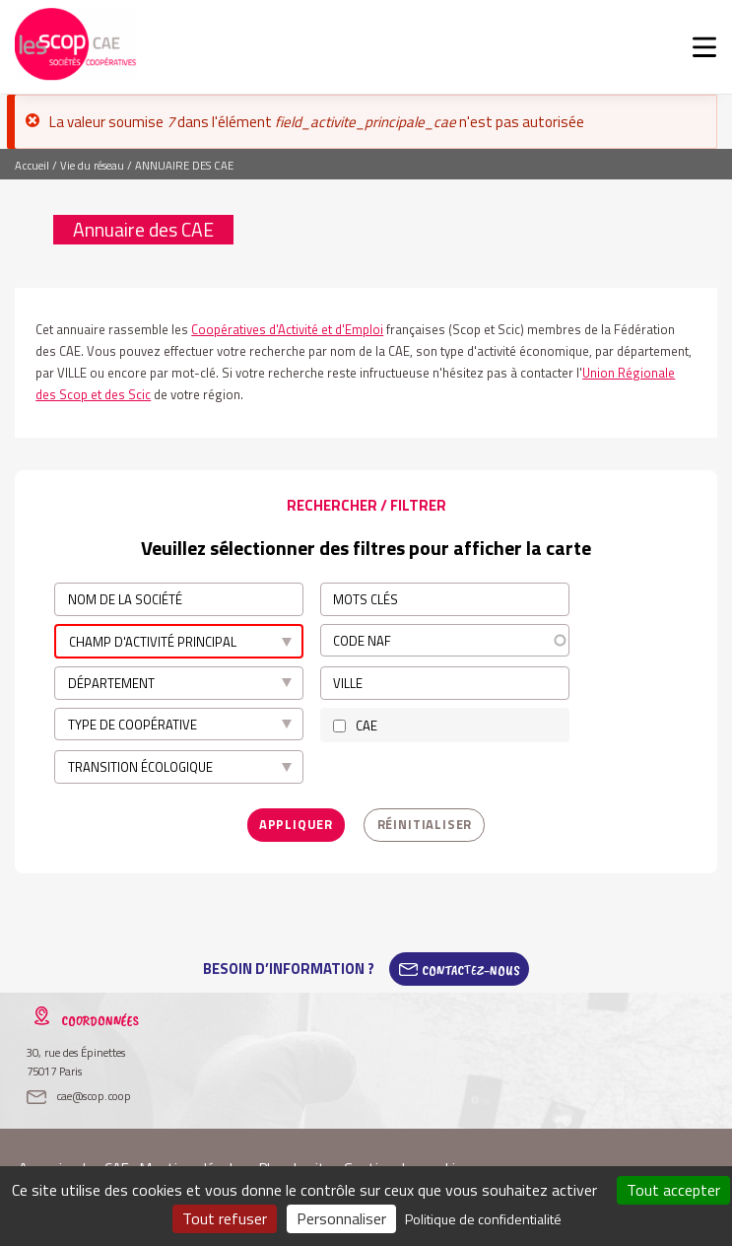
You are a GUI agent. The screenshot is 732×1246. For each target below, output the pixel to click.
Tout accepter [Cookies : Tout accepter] (673, 1190)
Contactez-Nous (471, 967)
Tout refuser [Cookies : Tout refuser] (224, 1218)
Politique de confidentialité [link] (483, 1219)
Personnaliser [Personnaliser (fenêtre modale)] (341, 1218)
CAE (366, 723)
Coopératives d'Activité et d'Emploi (287, 329)
